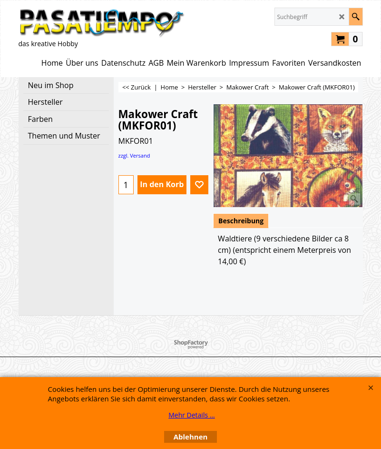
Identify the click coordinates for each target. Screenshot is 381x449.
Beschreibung (241, 220)
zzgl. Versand (134, 155)
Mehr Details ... (191, 414)
